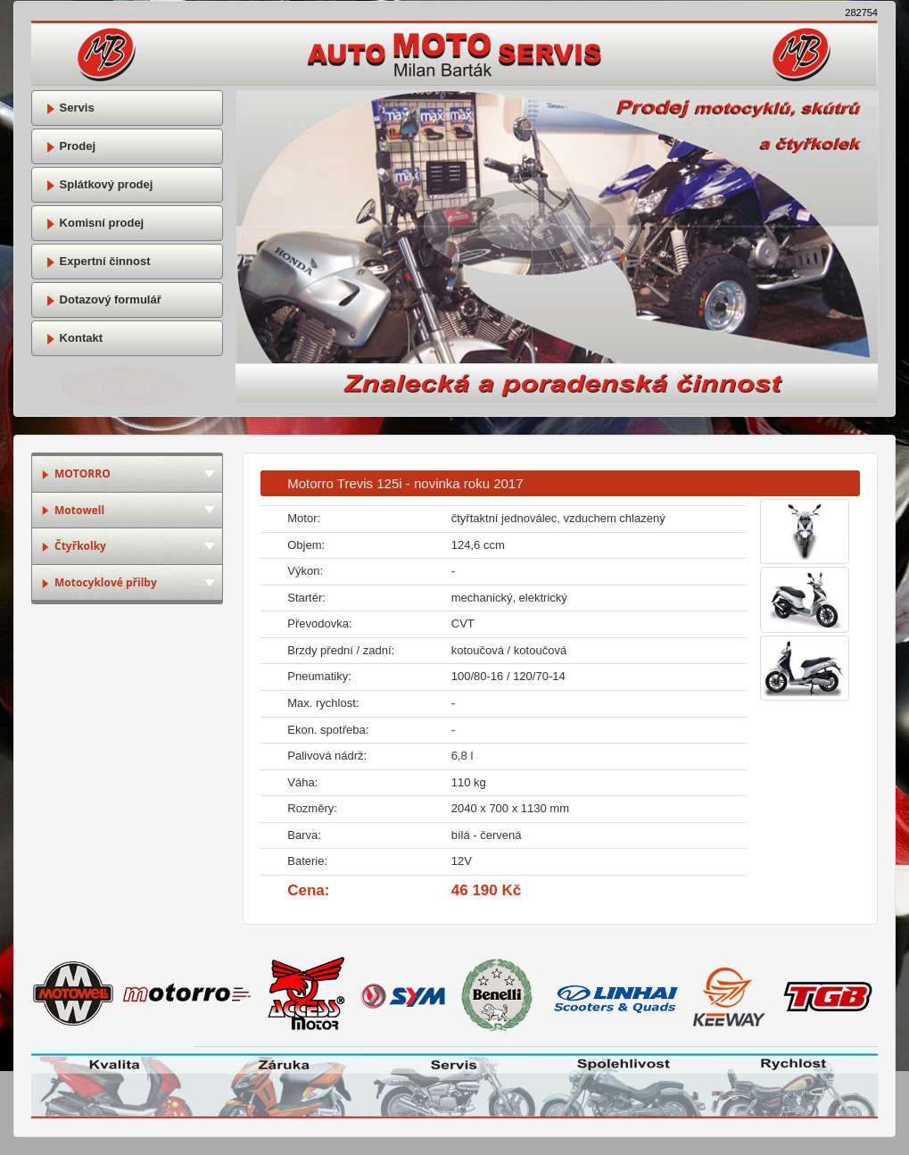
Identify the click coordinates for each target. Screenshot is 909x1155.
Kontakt (74, 338)
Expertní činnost (97, 261)
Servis (70, 107)
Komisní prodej (94, 222)
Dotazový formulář (103, 299)
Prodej (70, 146)
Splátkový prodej (99, 184)
